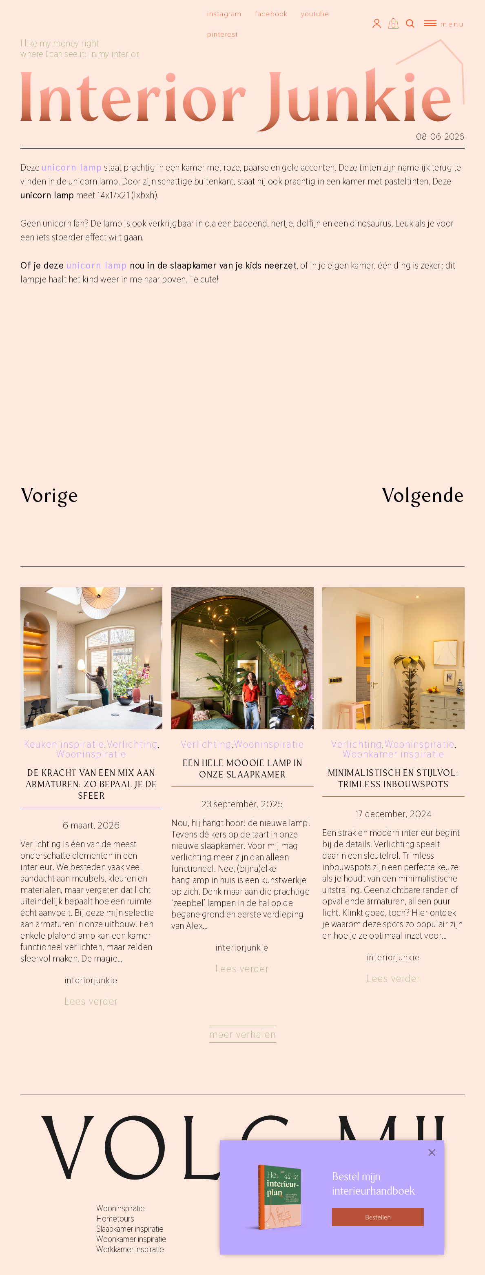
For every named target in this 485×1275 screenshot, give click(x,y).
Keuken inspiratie (64, 744)
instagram (224, 13)
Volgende (423, 495)
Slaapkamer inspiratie (130, 1229)
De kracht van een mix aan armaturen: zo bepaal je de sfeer (91, 784)
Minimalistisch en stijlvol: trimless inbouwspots (393, 778)
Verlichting (132, 744)
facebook (271, 13)
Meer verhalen (242, 1034)
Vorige (49, 495)
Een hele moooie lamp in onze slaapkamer (243, 768)
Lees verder (91, 1001)
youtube (315, 13)
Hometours (115, 1218)
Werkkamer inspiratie (130, 1249)
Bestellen (378, 1217)
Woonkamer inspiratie (394, 754)
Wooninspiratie (91, 754)
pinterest (222, 34)
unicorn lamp (96, 265)
